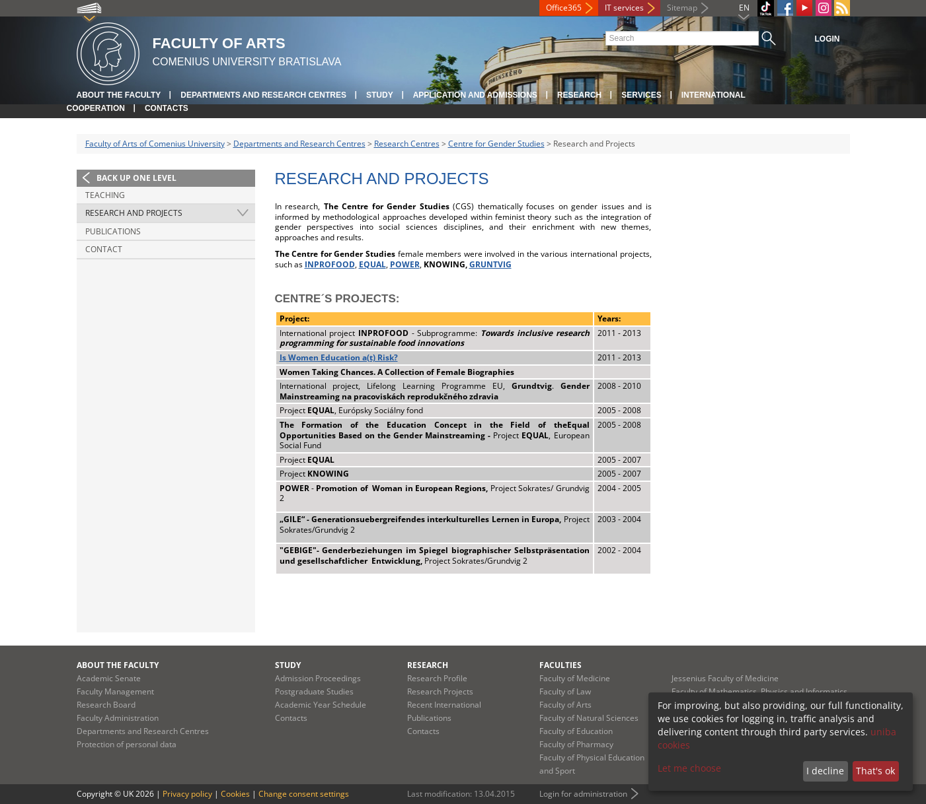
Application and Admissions (475, 95)
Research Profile (437, 678)
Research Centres (407, 143)
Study (379, 95)
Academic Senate (109, 678)
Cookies (235, 793)
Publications (113, 231)
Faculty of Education (576, 731)
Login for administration (583, 793)
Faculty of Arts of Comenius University (155, 143)
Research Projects (440, 691)
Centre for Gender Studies (496, 143)
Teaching (105, 195)
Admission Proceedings (318, 678)
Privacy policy (187, 793)
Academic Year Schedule (320, 704)
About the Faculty (119, 95)
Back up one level (136, 178)
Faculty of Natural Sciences (588, 717)
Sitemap (682, 7)
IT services (624, 7)
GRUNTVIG (490, 264)
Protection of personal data (126, 744)
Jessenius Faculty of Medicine (725, 678)
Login (827, 39)
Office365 (564, 7)
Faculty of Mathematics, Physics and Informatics (759, 691)
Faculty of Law (565, 691)
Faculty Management (115, 691)
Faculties (560, 665)
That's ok (875, 770)
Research (579, 95)
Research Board (106, 704)
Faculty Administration (118, 717)
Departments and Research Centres (263, 95)
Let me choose (689, 768)
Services (641, 95)
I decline (825, 770)
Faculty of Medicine (574, 678)
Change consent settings (303, 793)
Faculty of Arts (565, 704)
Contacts (166, 108)
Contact (103, 249)
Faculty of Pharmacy (576, 744)
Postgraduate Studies (314, 691)
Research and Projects (133, 212)
